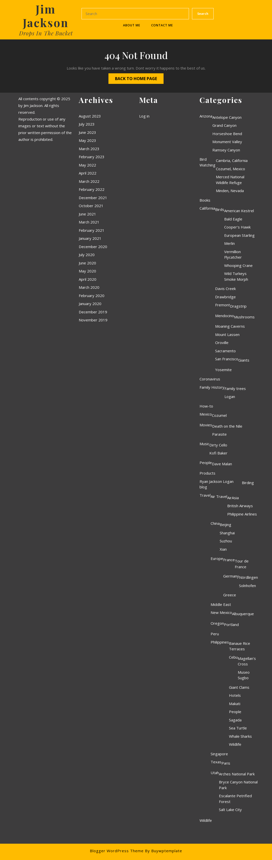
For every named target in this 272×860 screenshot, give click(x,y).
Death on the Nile (227, 426)
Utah (215, 772)
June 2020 (87, 262)
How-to (206, 406)
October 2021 (91, 205)
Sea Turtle (238, 727)
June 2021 (87, 213)
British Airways (240, 505)
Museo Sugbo (244, 675)
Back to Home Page (132, 77)
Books (205, 200)
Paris (225, 763)
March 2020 (89, 287)
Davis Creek (225, 288)
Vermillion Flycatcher (233, 254)
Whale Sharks (240, 736)
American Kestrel (239, 210)
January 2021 (90, 238)
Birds (219, 209)
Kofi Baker (218, 452)
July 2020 (87, 254)
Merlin (229, 243)
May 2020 (87, 270)
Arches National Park (237, 773)
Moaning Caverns (230, 326)
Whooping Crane (238, 265)
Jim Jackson (45, 15)
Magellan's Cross (247, 661)
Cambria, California (232, 160)
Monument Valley (227, 141)
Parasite (219, 434)
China (215, 523)
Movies (206, 424)
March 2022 (89, 181)
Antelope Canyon (227, 117)
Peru (215, 633)
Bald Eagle (233, 218)
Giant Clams (239, 687)
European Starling (239, 235)
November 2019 (93, 319)
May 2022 (87, 164)
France (229, 559)
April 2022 (87, 173)
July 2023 (87, 124)
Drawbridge (225, 296)
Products (207, 473)
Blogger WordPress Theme (117, 850)
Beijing (225, 524)
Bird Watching (207, 162)
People (206, 462)
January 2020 (90, 303)
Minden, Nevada (230, 190)
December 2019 (93, 311)
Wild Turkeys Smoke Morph (236, 276)
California (207, 208)
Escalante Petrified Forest (235, 798)
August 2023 (90, 116)
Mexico (206, 414)
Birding (248, 482)
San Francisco (226, 358)
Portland (231, 624)
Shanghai (227, 532)
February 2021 (91, 230)
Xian (223, 549)
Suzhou (226, 540)
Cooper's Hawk (237, 227)
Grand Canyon (224, 125)
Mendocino (224, 315)
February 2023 (91, 156)
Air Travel (219, 496)
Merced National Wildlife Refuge (230, 179)
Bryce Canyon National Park (238, 784)
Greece (229, 594)
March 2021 (89, 221)
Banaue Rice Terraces (239, 646)
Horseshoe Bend (227, 133)
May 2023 (87, 140)
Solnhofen (247, 585)
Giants (243, 360)
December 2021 (93, 197)
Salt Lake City (230, 809)
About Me (131, 25)
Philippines (220, 642)
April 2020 (87, 279)
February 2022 (91, 189)
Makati (234, 703)
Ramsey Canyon (226, 149)
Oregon (217, 623)
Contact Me (162, 25)
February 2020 (91, 295)
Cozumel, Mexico (230, 168)
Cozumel (219, 415)
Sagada (235, 719)
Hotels (235, 695)
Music (204, 443)
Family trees (235, 388)
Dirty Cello (218, 444)
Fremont (222, 304)
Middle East (221, 604)
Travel (205, 495)
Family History (212, 387)
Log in (144, 116)
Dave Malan (222, 463)
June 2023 (87, 132)
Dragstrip (238, 306)
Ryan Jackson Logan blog (217, 484)
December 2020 (93, 246)
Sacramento (225, 350)
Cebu (233, 657)
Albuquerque (243, 613)
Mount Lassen (227, 334)
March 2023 (89, 148)
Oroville (221, 342)
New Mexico (221, 612)
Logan (229, 396)
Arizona (206, 116)
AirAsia (233, 497)
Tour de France (242, 563)
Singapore (219, 753)
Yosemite (223, 369)
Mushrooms (244, 316)
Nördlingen (248, 577)
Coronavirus (210, 378)
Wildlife (235, 744)
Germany (231, 576)
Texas (216, 761)
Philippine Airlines (242, 514)
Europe (217, 558)
